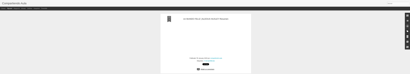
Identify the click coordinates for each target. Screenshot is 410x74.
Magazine (17, 8)
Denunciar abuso (220, 72)
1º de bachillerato (209, 42)
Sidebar (29, 8)
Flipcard (9, 8)
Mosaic (23, 8)
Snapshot (37, 8)
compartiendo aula (216, 39)
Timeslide (44, 8)
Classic (3, 8)
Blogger (213, 72)
